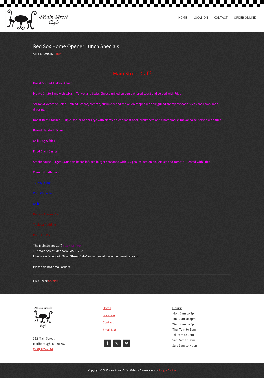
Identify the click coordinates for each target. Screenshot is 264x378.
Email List (109, 329)
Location (109, 315)
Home (107, 308)
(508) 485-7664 (43, 349)
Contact (108, 322)
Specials (53, 281)
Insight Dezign (167, 370)
